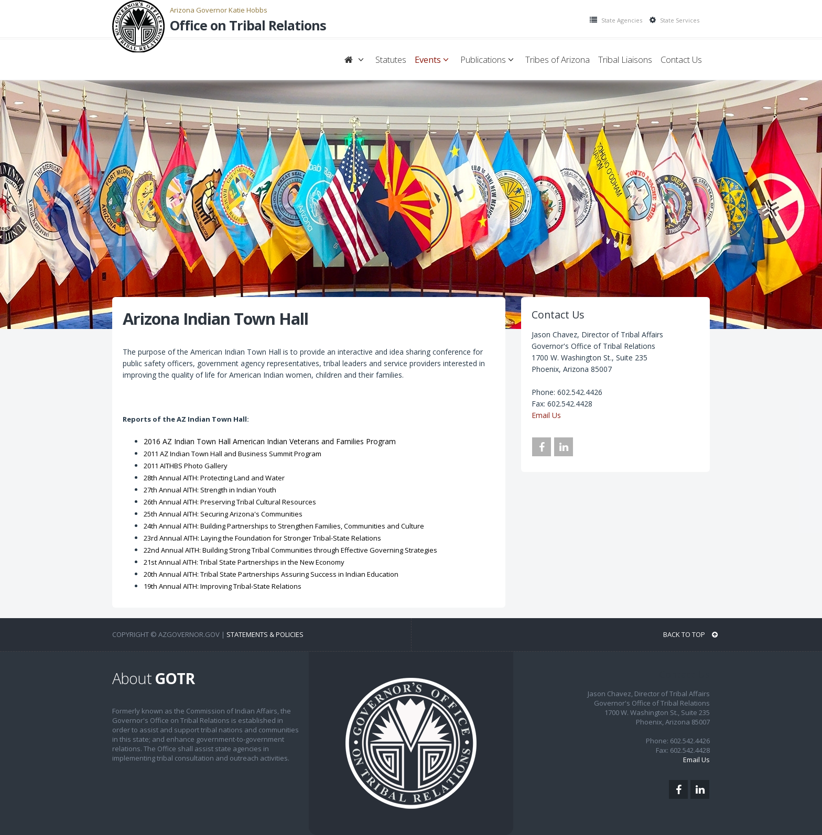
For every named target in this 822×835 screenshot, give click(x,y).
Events (433, 59)
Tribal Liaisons (625, 59)
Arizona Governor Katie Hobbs (218, 10)
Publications (488, 59)
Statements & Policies (265, 634)
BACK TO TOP (690, 634)
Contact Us (681, 59)
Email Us (546, 415)
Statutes (390, 59)
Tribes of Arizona (557, 59)
